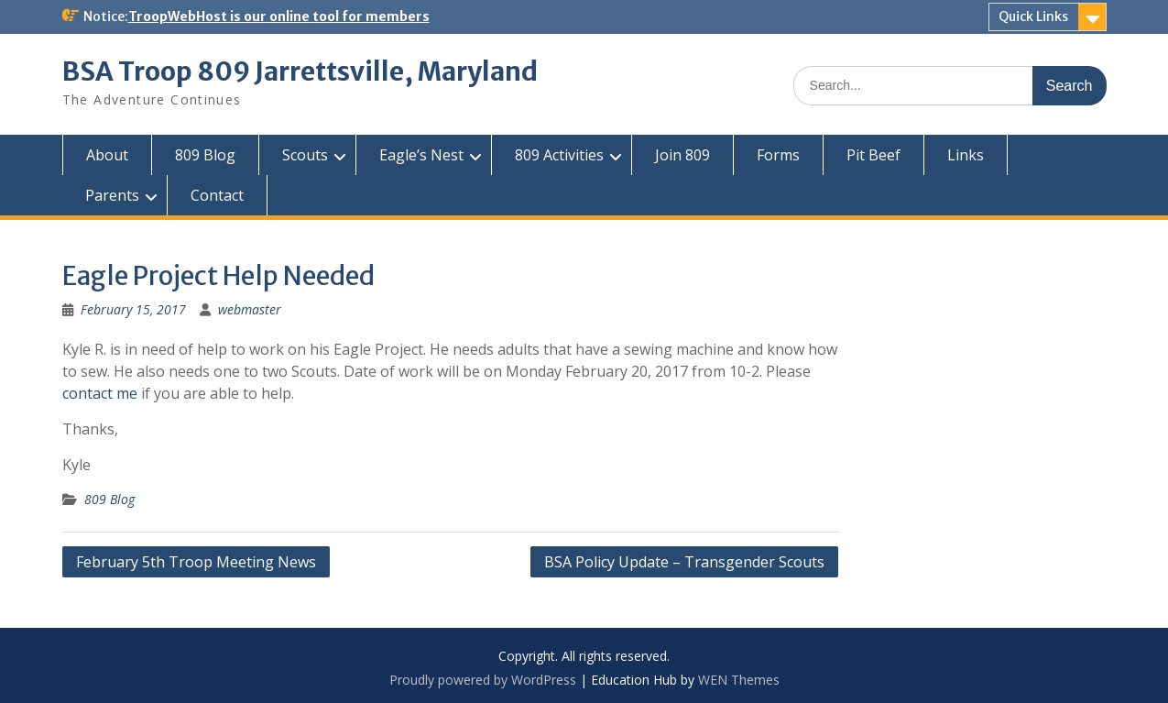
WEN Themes (739, 679)
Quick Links (1033, 16)
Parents (112, 195)
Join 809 (682, 155)
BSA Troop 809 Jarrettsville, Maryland (300, 71)
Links (965, 155)
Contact (217, 195)
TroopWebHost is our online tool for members (279, 16)
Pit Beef (873, 155)
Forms (778, 155)
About (107, 155)
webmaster (249, 309)
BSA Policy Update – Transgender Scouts (684, 562)
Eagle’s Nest (421, 155)
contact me (99, 393)
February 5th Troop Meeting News (196, 562)
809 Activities (559, 155)
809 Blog (205, 155)
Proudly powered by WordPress (482, 679)
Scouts (305, 155)
